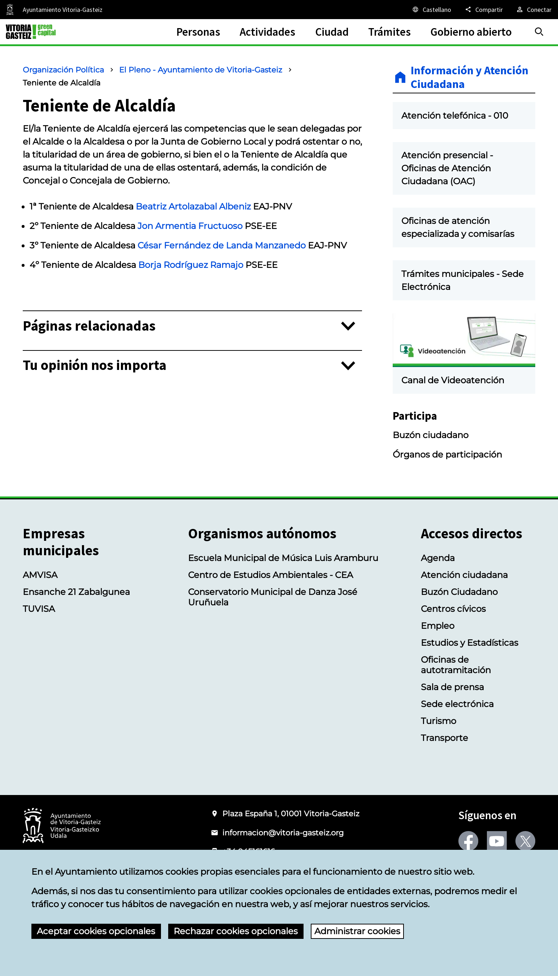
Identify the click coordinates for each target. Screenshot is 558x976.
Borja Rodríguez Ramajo (190, 265)
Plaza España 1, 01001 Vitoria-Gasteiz (290, 813)
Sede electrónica (457, 704)
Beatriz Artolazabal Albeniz (193, 206)
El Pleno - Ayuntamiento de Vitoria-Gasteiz (200, 69)
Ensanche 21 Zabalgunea (76, 592)
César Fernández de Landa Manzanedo (222, 245)
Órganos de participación (447, 454)
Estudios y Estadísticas (469, 642)
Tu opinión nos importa (94, 365)
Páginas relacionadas (89, 326)
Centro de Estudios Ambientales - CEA (270, 575)
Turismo (438, 721)
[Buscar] (539, 32)
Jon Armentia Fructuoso (190, 226)
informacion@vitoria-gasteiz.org (283, 832)
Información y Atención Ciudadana (469, 77)
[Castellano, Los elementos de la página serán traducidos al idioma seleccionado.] (431, 9)
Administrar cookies (357, 931)
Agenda (438, 558)
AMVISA (40, 575)
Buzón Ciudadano (459, 592)
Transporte (444, 738)
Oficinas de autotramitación (456, 664)
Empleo (437, 626)
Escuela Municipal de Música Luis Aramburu (283, 558)
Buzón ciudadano (430, 435)
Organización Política (63, 69)
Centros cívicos (453, 609)
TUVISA (39, 609)
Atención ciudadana (464, 575)
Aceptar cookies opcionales (96, 931)
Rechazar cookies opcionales (236, 931)
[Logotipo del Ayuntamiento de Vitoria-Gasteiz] (62, 826)
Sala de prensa (452, 687)
